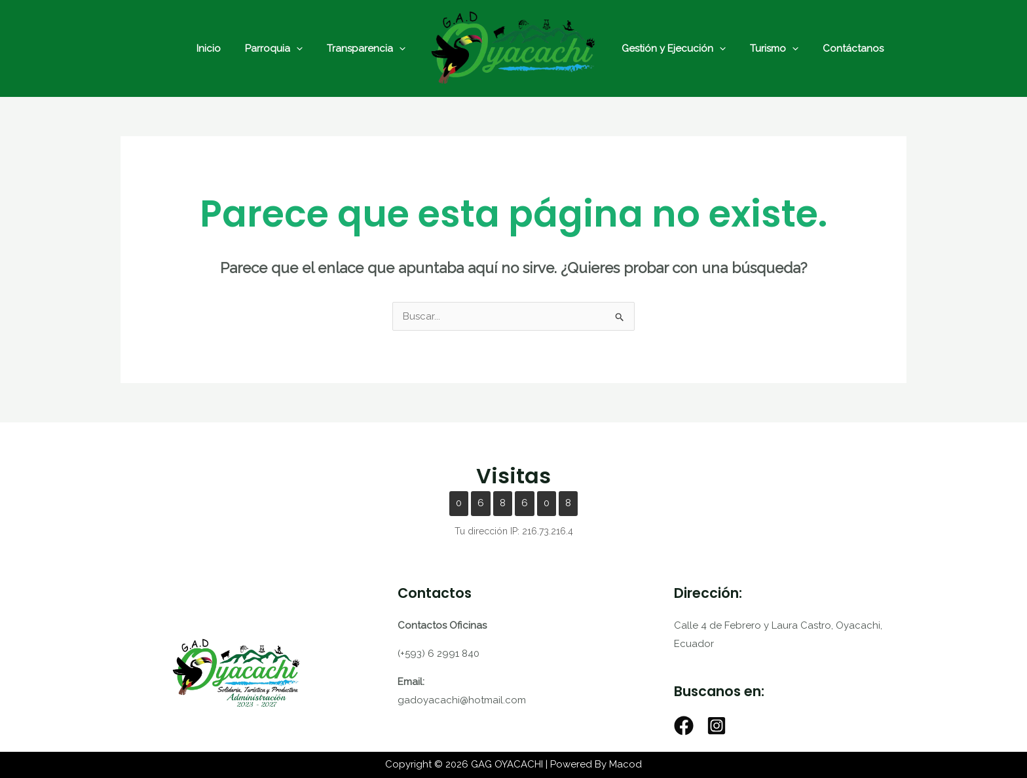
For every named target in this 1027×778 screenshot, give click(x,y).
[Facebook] (684, 725)
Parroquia (280, 48)
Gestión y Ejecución (672, 48)
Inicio (220, 48)
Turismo (767, 48)
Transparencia (368, 48)
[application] (303, 48)
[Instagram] (716, 725)
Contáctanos (842, 48)
